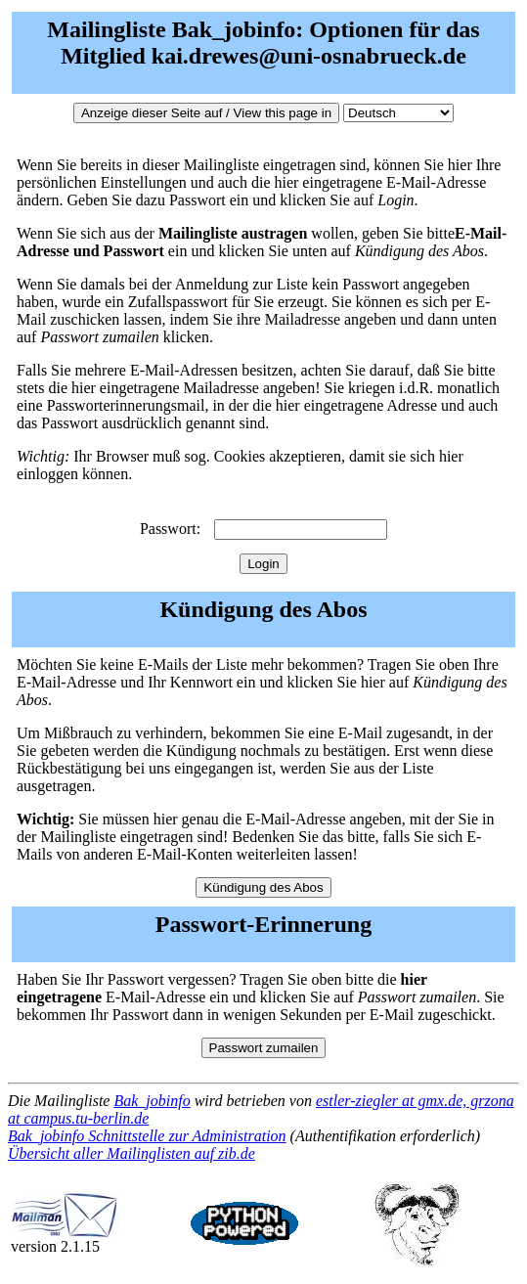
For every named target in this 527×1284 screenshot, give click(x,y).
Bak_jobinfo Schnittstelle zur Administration (147, 1136)
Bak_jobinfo (151, 1100)
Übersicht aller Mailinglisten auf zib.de (131, 1153)
